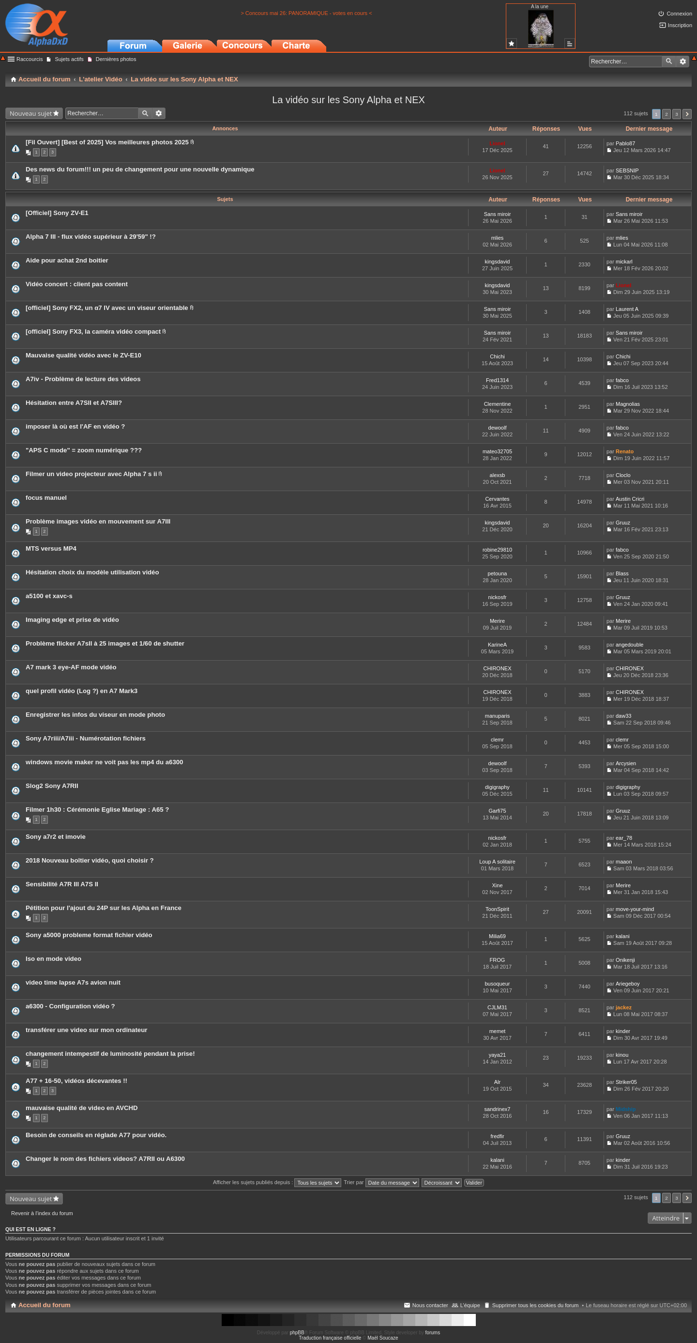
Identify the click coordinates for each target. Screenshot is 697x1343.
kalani (623, 936)
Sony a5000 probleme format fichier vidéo (89, 935)
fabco (622, 380)
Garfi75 (497, 811)
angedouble (630, 645)
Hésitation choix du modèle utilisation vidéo (92, 572)
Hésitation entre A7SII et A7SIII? (74, 402)
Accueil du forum (44, 1305)
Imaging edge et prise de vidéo (72, 619)
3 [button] (676, 114)
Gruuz (623, 522)
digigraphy (497, 787)
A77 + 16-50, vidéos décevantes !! (76, 1080)
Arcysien (626, 763)
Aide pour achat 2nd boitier (67, 260)
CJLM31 (497, 1007)
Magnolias (628, 404)
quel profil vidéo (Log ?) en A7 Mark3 (81, 691)
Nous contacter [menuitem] (430, 1305)
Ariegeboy (628, 984)
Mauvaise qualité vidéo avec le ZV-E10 (83, 355)
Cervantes (497, 499)
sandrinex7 (498, 1109)
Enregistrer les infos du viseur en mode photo (95, 714)
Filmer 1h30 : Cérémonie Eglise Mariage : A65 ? (97, 809)
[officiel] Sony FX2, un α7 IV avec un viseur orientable (107, 307)
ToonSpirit (497, 909)
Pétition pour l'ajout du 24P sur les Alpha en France (104, 907)
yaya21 (497, 1055)
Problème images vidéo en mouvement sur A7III (98, 521)
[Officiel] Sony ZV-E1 (57, 212)
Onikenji (625, 960)
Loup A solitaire (497, 861)
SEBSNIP (627, 170)
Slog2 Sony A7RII (52, 785)
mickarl (624, 261)
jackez (624, 1007)
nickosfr (497, 597)
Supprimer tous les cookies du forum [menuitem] (535, 1305)
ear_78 (624, 838)
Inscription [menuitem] (680, 25)
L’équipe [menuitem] (470, 1305)
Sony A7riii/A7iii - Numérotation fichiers (86, 738)
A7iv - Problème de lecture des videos (83, 379)
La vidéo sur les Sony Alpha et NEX (348, 99)
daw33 (623, 716)
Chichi (497, 356)
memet (497, 1031)
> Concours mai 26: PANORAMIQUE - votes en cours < (306, 13)
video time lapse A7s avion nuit (73, 982)
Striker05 (626, 1082)
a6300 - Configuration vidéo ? (70, 1006)
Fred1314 (497, 380)
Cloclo (623, 475)
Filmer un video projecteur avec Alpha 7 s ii (91, 474)
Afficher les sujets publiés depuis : (277, 1182)
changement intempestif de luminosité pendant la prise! (110, 1053)
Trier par (381, 1182)
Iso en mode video (53, 958)
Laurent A (627, 309)
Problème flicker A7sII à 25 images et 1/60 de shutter (105, 643)
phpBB (297, 1332)
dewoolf (497, 428)
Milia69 (497, 936)
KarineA (497, 645)
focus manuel (46, 497)
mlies (497, 238)
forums (432, 1332)
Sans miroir (497, 214)
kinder (623, 1031)
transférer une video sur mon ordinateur (86, 1030)
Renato (625, 451)
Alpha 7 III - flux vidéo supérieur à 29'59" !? (91, 236)
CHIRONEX (497, 668)
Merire (497, 621)
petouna (497, 573)
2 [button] (666, 114)
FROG (497, 960)
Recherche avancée (682, 61)
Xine (497, 885)
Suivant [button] (687, 114)
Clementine (497, 404)
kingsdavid (497, 261)
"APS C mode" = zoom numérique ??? (84, 450)
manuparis (497, 716)
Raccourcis (29, 59)
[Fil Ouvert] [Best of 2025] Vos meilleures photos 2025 (107, 142)
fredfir (497, 1136)
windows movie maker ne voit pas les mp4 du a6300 (104, 762)
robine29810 (497, 550)
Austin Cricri (630, 499)
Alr (497, 1082)
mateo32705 (497, 451)
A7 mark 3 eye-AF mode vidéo (71, 667)
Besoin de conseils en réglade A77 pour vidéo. (96, 1135)
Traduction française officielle (330, 1338)
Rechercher (669, 61)
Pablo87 (625, 143)
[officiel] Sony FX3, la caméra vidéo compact (93, 331)
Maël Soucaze (382, 1338)
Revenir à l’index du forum (42, 1213)
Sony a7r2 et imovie (56, 836)
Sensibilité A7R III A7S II (62, 884)
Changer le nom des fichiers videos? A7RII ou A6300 (105, 1158)
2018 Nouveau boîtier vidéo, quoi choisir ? (90, 860)
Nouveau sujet (31, 113)
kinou (622, 1055)
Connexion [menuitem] (679, 13)
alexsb (497, 475)
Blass (622, 573)
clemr (497, 739)
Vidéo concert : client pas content (77, 284)
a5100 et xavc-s (49, 596)
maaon (624, 861)
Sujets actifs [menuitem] (69, 59)
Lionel (497, 143)
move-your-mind (635, 909)
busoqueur (497, 984)
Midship (626, 1109)
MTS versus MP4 (51, 548)
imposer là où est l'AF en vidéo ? (75, 426)
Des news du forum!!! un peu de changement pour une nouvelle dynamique (140, 169)
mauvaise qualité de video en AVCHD (82, 1107)
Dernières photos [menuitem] (116, 59)
